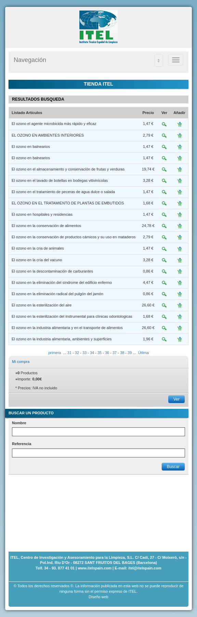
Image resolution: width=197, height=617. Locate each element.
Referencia (21, 444)
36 (107, 353)
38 (122, 353)
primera (54, 353)
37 (115, 353)
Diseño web (98, 597)
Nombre (19, 423)
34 (92, 353)
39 (130, 353)
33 (84, 353)
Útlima (143, 353)
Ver (176, 399)
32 (77, 353)
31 (69, 353)
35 (99, 353)
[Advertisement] (43, 509)
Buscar (173, 466)
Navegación (30, 59)
